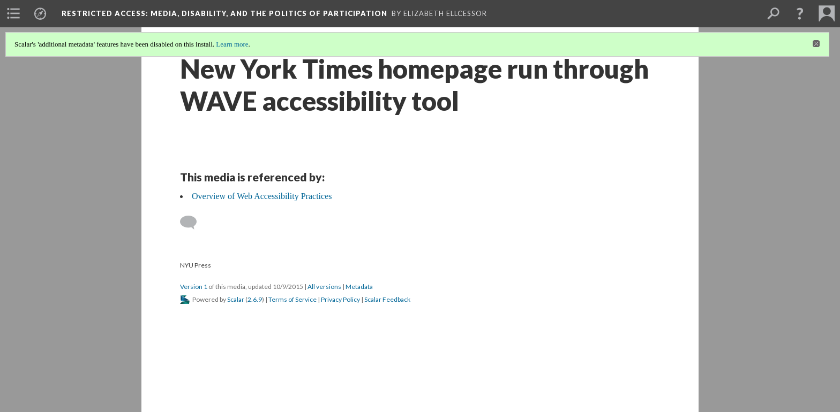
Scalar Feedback (387, 299)
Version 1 (193, 287)
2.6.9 (255, 299)
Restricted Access (224, 13)
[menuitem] (13, 13)
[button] (799, 13)
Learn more (232, 44)
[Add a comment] (193, 223)
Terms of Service (292, 299)
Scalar (235, 299)
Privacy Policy (340, 299)
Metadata (359, 287)
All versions (324, 287)
